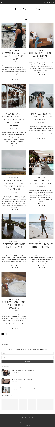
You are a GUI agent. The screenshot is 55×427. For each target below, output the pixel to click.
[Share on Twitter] (13, 79)
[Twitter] (46, 2)
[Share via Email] (17, 79)
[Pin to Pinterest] (15, 79)
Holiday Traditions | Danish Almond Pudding (14, 305)
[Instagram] (47, 2)
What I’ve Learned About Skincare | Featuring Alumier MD (26, 388)
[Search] (53, 2)
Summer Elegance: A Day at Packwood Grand (14, 56)
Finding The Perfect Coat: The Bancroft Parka (23, 370)
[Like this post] (10, 79)
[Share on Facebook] (12, 79)
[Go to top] (27, 425)
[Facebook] (44, 2)
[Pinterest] (49, 2)
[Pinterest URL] (5, 404)
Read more (14, 77)
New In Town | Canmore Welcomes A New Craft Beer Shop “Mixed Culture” (14, 120)
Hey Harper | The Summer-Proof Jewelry (22, 379)
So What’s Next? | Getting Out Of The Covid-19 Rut (41, 117)
